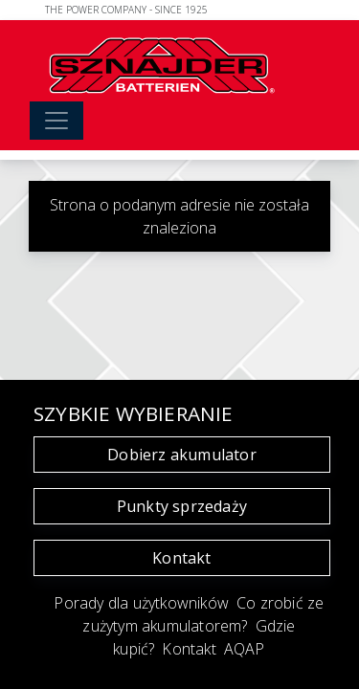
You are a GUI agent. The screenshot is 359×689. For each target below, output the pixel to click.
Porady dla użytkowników (141, 602)
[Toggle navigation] (56, 120)
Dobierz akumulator (182, 454)
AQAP (244, 648)
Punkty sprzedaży (182, 506)
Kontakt (181, 557)
